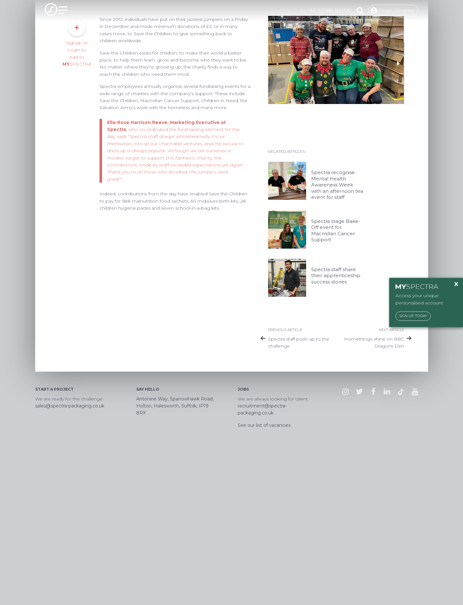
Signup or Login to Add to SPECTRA (76, 189)
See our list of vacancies (264, 571)
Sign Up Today (413, 316)
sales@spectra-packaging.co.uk (69, 552)
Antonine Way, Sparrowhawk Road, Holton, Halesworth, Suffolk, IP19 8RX (175, 552)
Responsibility (74, 43)
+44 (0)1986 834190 (329, 10)
